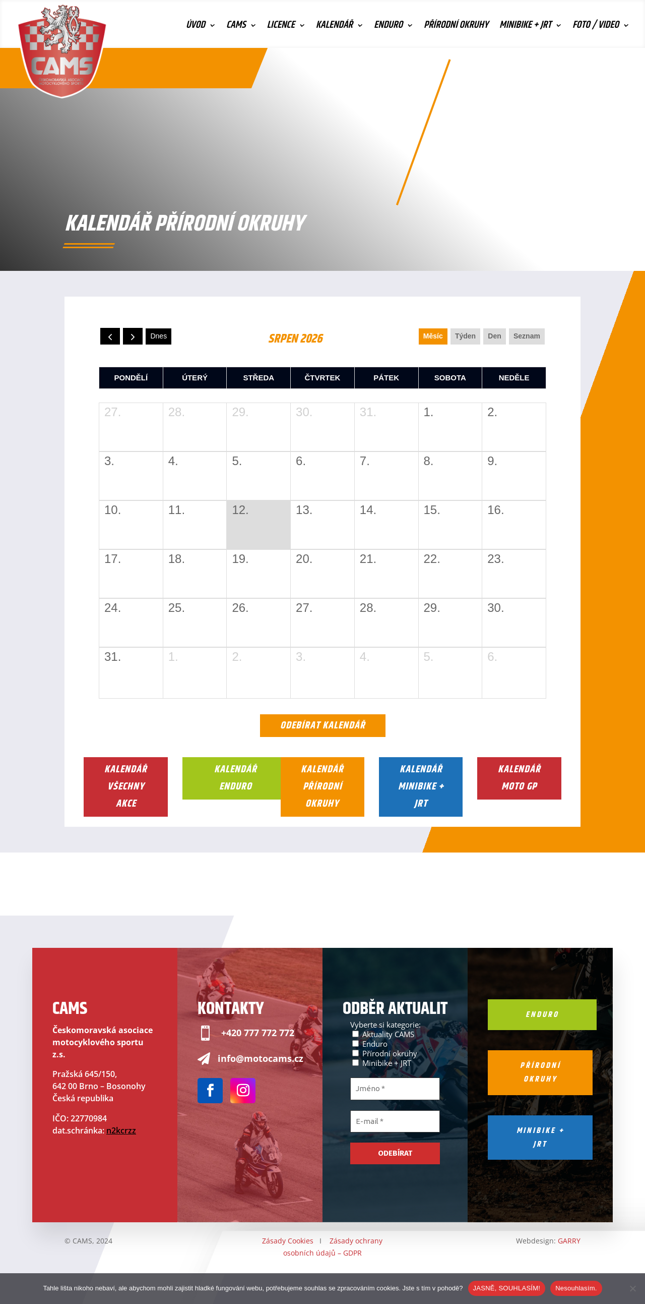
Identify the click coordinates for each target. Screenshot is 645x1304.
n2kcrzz (121, 1130)
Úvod (195, 27)
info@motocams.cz (260, 1058)
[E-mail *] (395, 1121)
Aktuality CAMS (383, 1034)
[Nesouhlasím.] (632, 1288)
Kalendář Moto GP (519, 778)
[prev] (110, 336)
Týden (465, 336)
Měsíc (433, 336)
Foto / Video (595, 27)
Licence (281, 27)
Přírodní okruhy (456, 27)
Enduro (388, 27)
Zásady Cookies (287, 1240)
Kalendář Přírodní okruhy (322, 787)
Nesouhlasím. (576, 1288)
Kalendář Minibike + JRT (421, 787)
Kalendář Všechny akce (125, 787)
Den (494, 336)
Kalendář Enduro (235, 778)
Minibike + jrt (540, 1137)
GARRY (569, 1240)
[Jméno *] (395, 1089)
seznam (526, 336)
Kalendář (334, 27)
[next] (133, 336)
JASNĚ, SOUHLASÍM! (507, 1288)
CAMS (236, 27)
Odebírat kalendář (322, 725)
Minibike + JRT (525, 27)
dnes (158, 336)
